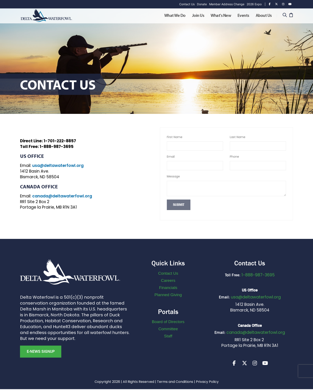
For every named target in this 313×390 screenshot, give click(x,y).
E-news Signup (41, 351)
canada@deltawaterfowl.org (62, 196)
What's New (221, 16)
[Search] (285, 15)
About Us (264, 16)
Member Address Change (226, 4)
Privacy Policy (207, 382)
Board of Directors (168, 321)
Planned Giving (168, 295)
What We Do (175, 16)
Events (243, 16)
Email (171, 156)
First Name (174, 137)
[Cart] (291, 15)
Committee (168, 329)
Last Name (237, 137)
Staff (168, 336)
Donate (202, 4)
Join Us (198, 16)
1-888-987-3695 (258, 275)
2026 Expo (254, 4)
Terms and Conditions (175, 382)
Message (173, 176)
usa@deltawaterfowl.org (58, 165)
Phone (234, 156)
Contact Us (187, 4)
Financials (168, 287)
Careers (168, 280)
